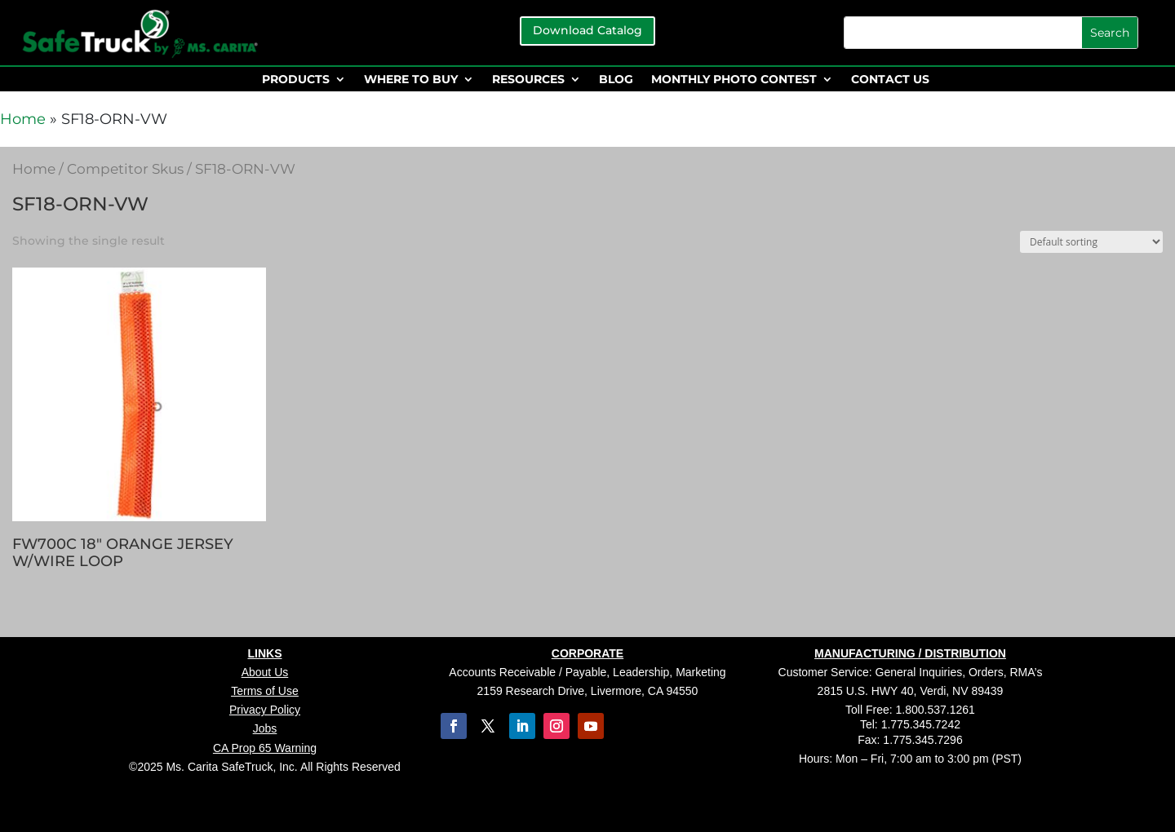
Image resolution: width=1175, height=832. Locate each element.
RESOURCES (528, 79)
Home (23, 119)
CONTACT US (890, 79)
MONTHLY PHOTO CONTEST (734, 79)
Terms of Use (264, 690)
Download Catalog (587, 30)
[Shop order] (1091, 242)
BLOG (616, 79)
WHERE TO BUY (411, 79)
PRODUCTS (296, 79)
